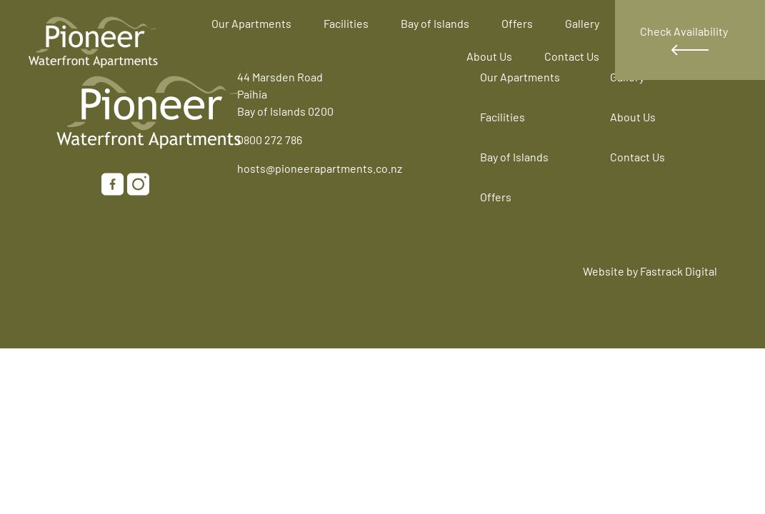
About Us (489, 56)
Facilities (346, 23)
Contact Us (571, 56)
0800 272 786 (269, 139)
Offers (517, 23)
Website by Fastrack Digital (650, 271)
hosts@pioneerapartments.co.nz (319, 168)
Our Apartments (251, 23)
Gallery (582, 23)
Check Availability (684, 40)
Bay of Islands (435, 23)
